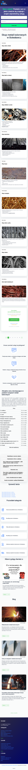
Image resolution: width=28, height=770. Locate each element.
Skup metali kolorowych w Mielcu (8, 492)
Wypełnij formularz (14, 319)
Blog (2, 760)
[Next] (22, 337)
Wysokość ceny (14, 469)
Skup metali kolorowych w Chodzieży (9, 496)
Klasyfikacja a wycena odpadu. (14, 456)
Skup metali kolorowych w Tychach (8, 495)
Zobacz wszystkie (14, 712)
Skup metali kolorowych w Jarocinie (8, 494)
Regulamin (3, 756)
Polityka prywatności (5, 759)
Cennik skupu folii (4, 744)
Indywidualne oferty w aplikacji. (14, 459)
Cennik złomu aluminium (6, 743)
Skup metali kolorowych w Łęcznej (8, 493)
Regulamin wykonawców (6, 757)
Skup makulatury (4, 734)
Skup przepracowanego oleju (7, 736)
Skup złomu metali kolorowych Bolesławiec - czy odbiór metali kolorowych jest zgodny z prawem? (13, 473)
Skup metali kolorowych (6, 733)
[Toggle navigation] (25, 3)
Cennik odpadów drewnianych (7, 748)
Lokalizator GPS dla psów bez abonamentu (9, 765)
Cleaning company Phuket (6, 730)
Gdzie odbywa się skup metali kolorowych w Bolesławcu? (13, 466)
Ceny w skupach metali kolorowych (12, 658)
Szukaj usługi (14, 25)
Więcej (6, 594)
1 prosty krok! (14, 324)
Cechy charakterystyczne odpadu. (14, 477)
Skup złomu (3, 732)
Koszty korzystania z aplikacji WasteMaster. (14, 480)
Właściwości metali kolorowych (10, 624)
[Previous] (6, 337)
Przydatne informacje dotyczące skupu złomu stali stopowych (13, 693)
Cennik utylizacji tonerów (6, 746)
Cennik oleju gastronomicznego (7, 747)
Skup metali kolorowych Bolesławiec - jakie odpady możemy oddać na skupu (13, 462)
